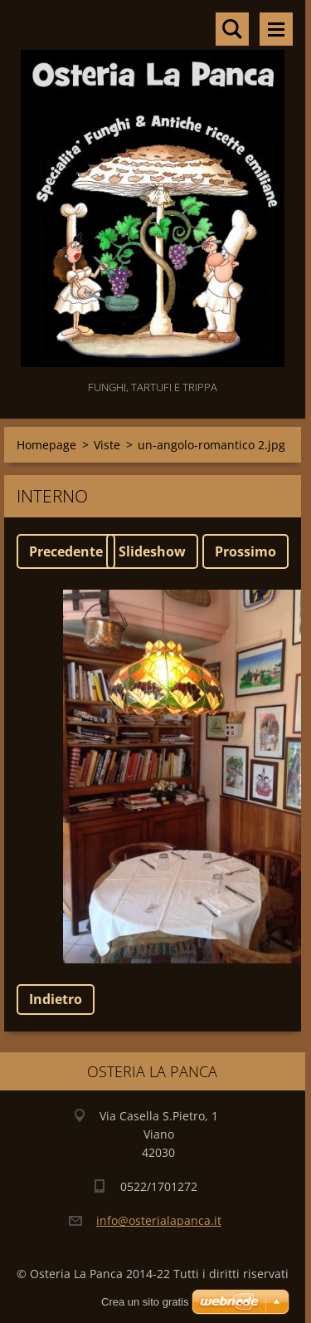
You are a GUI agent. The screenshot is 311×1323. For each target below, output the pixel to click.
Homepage (46, 445)
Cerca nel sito (232, 29)
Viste (107, 445)
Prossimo (245, 551)
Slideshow (152, 551)
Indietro (55, 999)
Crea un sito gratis (145, 1302)
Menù (276, 29)
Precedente (66, 551)
